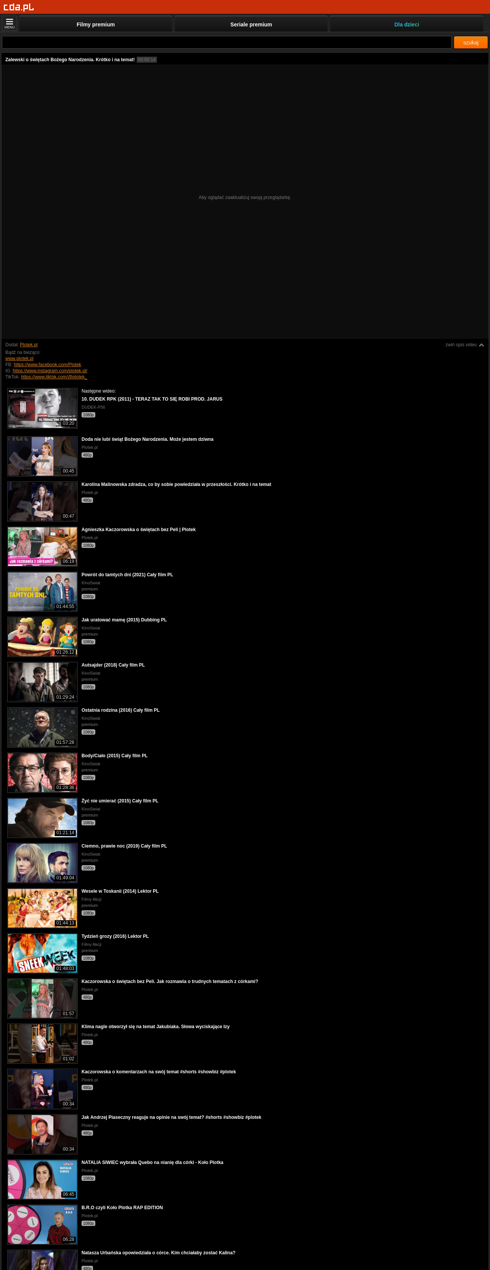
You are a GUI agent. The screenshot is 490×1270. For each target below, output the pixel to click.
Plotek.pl (29, 344)
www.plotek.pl (19, 358)
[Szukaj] (227, 42)
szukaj (471, 42)
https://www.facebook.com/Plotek (47, 364)
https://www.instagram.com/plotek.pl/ (50, 370)
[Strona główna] (19, 7)
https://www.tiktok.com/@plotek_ (54, 377)
